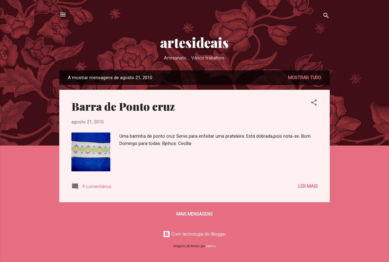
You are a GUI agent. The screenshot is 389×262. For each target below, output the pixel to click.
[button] (314, 103)
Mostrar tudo (304, 77)
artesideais (194, 42)
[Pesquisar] (326, 16)
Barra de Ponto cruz (123, 106)
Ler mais (308, 186)
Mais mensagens (194, 214)
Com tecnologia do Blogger (194, 234)
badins (211, 246)
